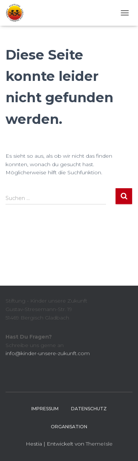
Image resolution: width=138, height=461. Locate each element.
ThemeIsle (99, 443)
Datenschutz (89, 408)
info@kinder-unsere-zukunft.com (48, 353)
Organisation (69, 426)
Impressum (45, 408)
